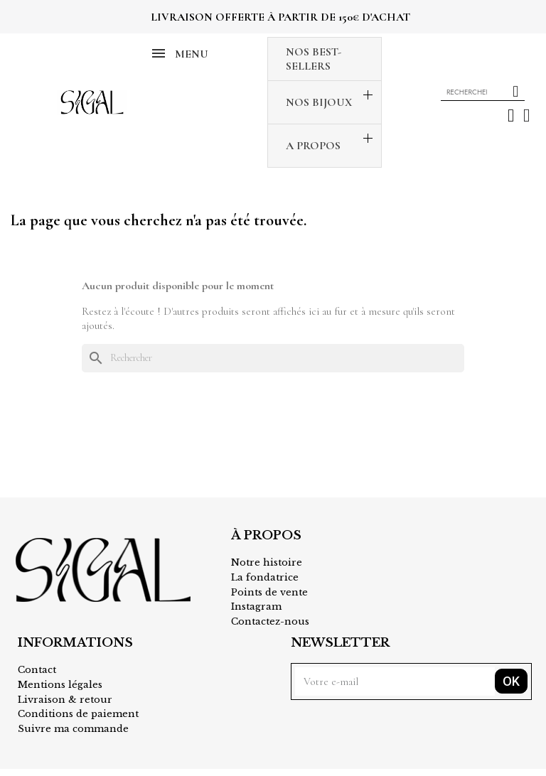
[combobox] (468, 91)
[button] (526, 116)
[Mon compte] (511, 115)
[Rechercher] (273, 358)
